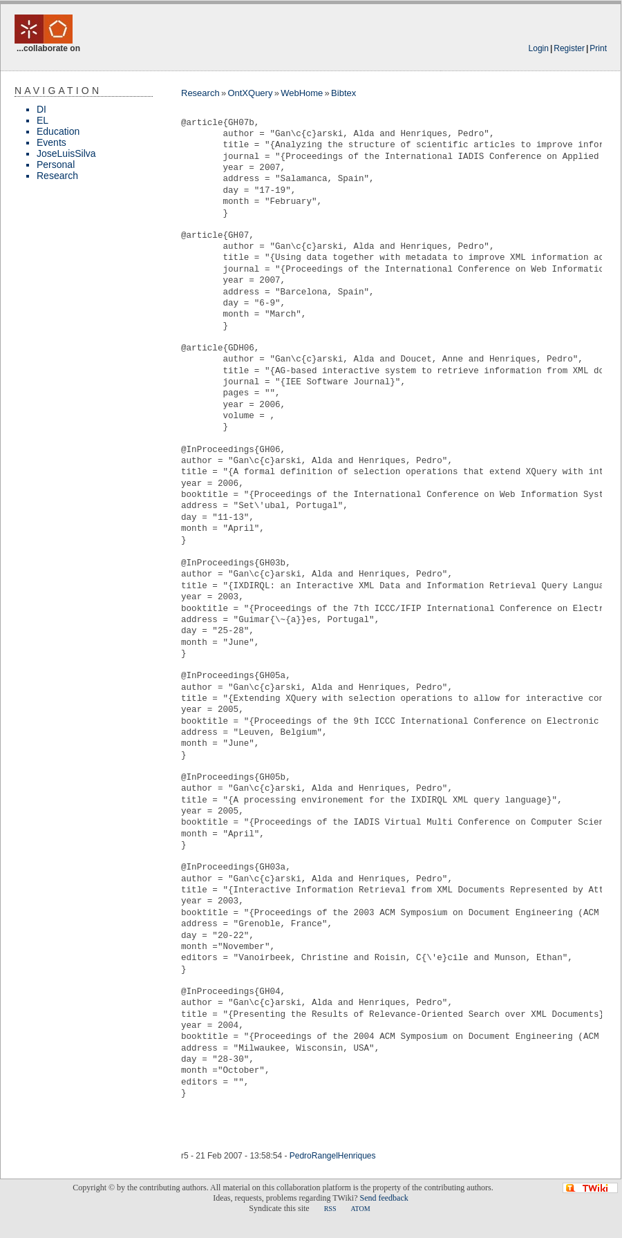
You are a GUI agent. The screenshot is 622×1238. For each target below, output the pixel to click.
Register (569, 48)
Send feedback (383, 1198)
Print (598, 48)
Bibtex (343, 93)
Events (51, 142)
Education (58, 131)
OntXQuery (249, 93)
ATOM (360, 1208)
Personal (56, 164)
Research (57, 175)
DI (41, 109)
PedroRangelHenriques (333, 1156)
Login (539, 48)
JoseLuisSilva (66, 153)
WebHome (302, 93)
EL (42, 120)
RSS (330, 1208)
